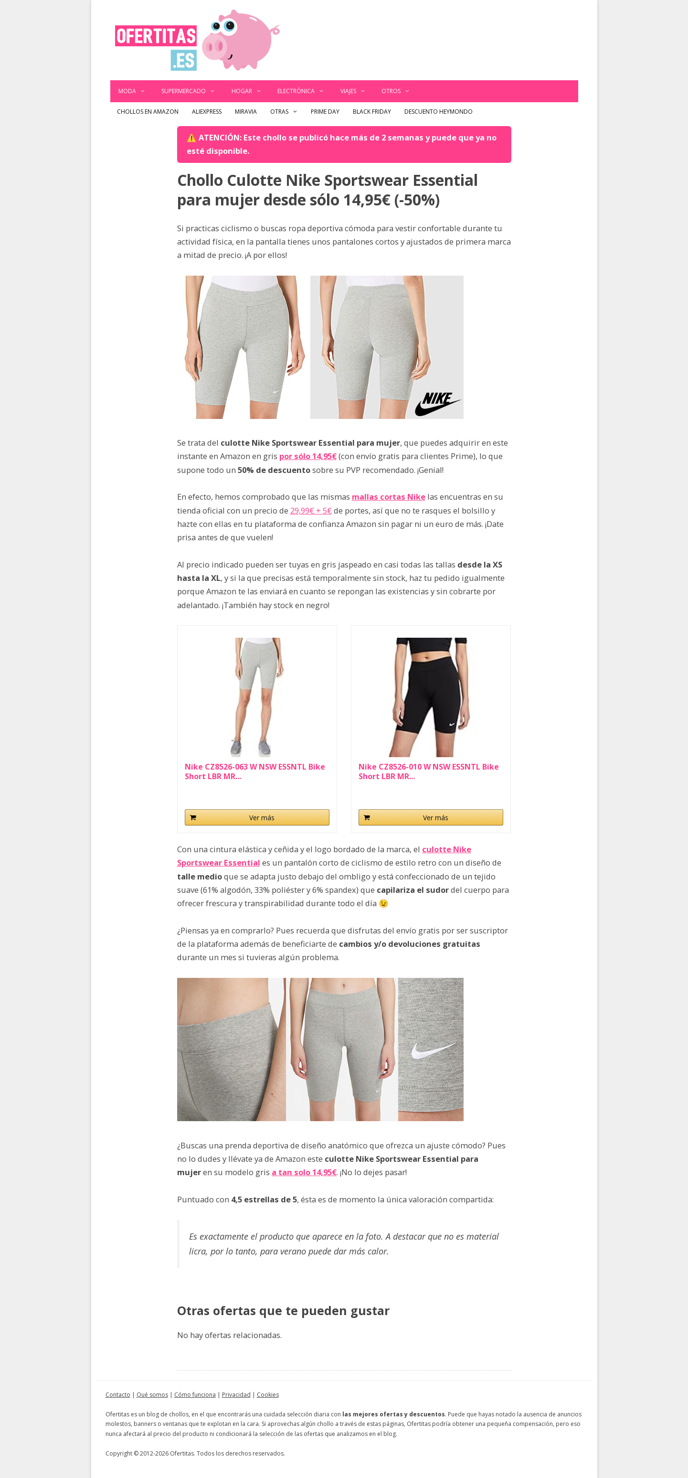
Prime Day (325, 111)
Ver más (262, 817)
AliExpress (207, 111)
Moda (136, 91)
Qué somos (152, 1395)
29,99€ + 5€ (311, 510)
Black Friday (372, 111)
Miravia (246, 111)
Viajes (357, 91)
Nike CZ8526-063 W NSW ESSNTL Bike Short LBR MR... (255, 771)
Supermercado (192, 91)
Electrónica (304, 91)
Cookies (268, 1395)
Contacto (118, 1395)
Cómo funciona (195, 1395)
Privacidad (236, 1395)
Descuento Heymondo (438, 111)
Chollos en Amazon (148, 111)
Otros (399, 91)
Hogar (251, 91)
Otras (287, 111)
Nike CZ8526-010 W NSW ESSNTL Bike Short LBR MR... (429, 771)
